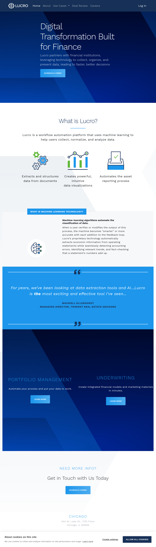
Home (36, 5)
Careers (95, 5)
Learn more (88, 541)
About (46, 5)
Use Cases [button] (60, 5)
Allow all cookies (137, 539)
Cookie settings (110, 539)
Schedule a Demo (53, 73)
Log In (142, 5)
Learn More (40, 399)
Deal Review (80, 5)
